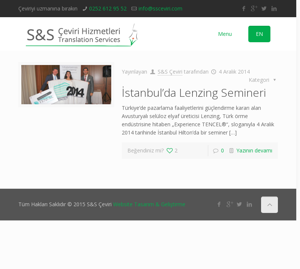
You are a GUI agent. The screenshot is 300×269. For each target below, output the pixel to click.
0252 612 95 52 (108, 8)
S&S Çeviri (170, 71)
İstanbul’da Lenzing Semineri (194, 92)
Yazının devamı (254, 150)
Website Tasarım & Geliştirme (149, 204)
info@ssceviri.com (160, 8)
